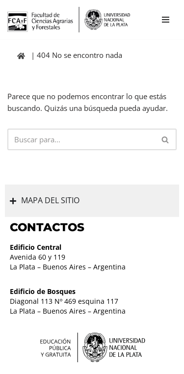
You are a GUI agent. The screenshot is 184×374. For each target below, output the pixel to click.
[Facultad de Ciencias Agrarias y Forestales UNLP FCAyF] (68, 19)
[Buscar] (81, 139)
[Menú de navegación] (166, 19)
